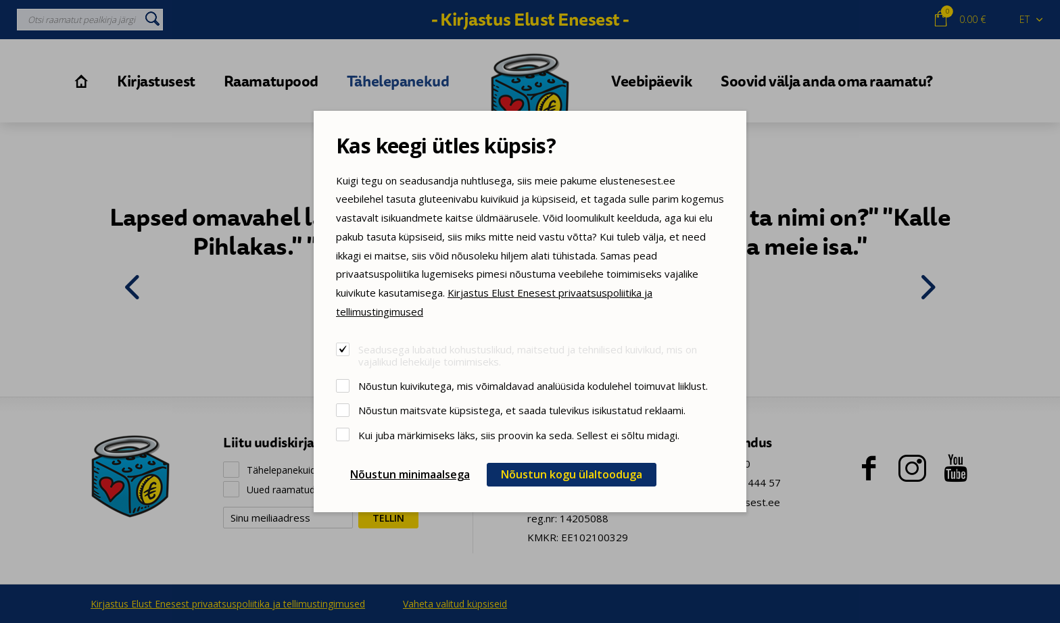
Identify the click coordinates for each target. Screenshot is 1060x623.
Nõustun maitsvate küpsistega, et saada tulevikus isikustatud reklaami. (521, 409)
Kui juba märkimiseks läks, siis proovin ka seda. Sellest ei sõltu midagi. (518, 434)
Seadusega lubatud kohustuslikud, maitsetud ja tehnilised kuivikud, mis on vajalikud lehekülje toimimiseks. (527, 355)
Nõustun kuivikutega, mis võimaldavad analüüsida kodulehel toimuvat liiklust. (533, 385)
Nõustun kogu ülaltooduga (571, 474)
